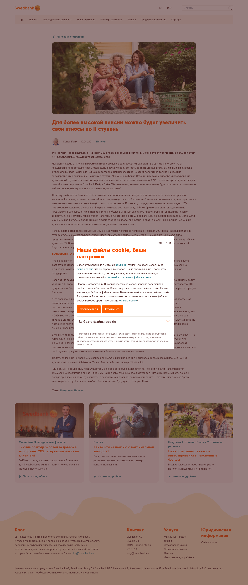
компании (121, 264)
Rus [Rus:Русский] (168, 243)
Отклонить (112, 309)
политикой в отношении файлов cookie (128, 277)
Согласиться (89, 309)
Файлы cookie (128, 300)
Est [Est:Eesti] (160, 243)
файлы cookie (85, 269)
